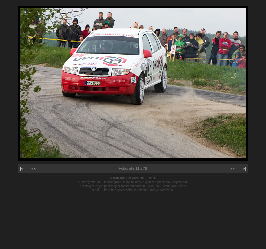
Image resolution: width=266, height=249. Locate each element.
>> (232, 169)
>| (244, 169)
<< (33, 169)
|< (21, 169)
